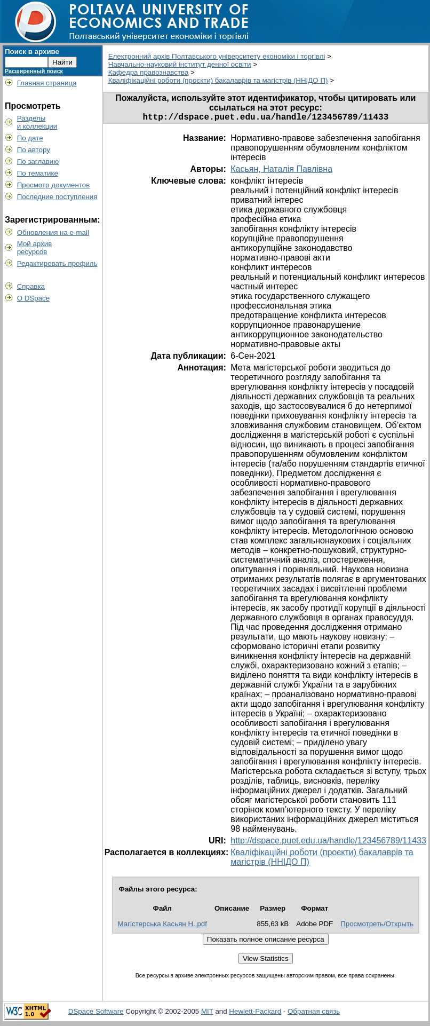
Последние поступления (57, 197)
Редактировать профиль (57, 263)
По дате (30, 138)
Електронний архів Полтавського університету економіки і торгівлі (216, 56)
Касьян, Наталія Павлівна (281, 171)
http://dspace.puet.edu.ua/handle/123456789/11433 (328, 842)
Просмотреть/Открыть (376, 926)
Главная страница (47, 83)
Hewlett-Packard (255, 1013)
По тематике (37, 173)
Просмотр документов (53, 185)
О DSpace (33, 298)
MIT (207, 1013)
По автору (33, 150)
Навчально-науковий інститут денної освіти (179, 64)
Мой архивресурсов (34, 248)
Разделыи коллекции (37, 122)
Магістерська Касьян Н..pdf (162, 926)
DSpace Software (96, 1013)
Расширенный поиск (34, 71)
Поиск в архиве (32, 52)
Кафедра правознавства (148, 72)
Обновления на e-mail (53, 232)
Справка (31, 286)
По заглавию (38, 161)
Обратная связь (314, 1013)
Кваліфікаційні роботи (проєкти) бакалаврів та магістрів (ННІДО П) (218, 80)
